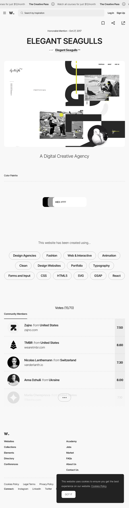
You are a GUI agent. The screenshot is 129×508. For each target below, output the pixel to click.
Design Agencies (24, 255)
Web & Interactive (80, 255)
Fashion (52, 255)
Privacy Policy (46, 484)
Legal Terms (29, 484)
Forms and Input (19, 275)
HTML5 (62, 275)
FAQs (69, 458)
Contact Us (72, 469)
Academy (71, 441)
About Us (71, 464)
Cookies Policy (11, 484)
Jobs (68, 447)
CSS (44, 275)
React (117, 275)
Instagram (23, 488)
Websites (9, 441)
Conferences (11, 464)
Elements (9, 452)
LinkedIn (36, 488)
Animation (109, 255)
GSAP (98, 275)
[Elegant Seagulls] (64, 50)
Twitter (48, 488)
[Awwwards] (11, 13)
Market (70, 452)
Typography (101, 265)
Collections (10, 447)
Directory (9, 458)
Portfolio (77, 265)
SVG (81, 275)
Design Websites (49, 265)
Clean (23, 265)
